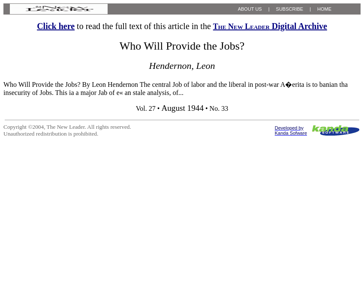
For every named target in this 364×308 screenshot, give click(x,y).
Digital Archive (270, 26)
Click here (56, 26)
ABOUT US (250, 9)
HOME (324, 9)
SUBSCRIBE (290, 9)
